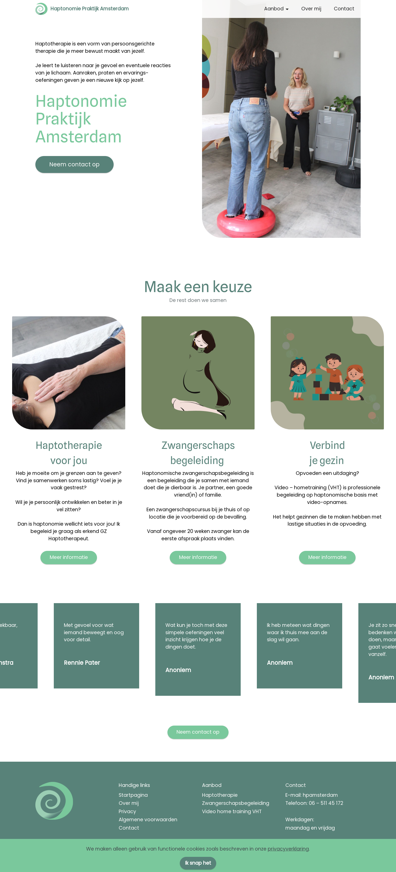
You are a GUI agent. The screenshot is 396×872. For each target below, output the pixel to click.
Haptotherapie (220, 795)
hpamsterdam (320, 795)
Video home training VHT (232, 811)
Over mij (311, 8)
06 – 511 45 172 (326, 803)
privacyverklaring (288, 862)
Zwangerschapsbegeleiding (235, 803)
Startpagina (133, 795)
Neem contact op (74, 164)
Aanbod (274, 8)
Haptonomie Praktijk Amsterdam (90, 8)
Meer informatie (69, 557)
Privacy (127, 811)
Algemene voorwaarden (148, 819)
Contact (344, 8)
